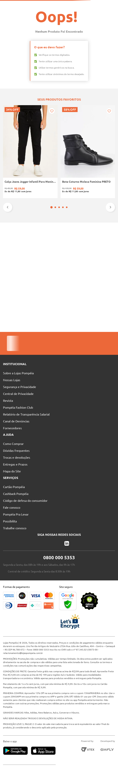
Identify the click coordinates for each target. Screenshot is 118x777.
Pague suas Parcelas (14, 4)
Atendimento (63, 4)
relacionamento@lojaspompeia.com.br (23, 653)
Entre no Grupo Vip (103, 4)
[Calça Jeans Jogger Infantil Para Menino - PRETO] (13, 246)
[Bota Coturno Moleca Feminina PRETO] (36, 246)
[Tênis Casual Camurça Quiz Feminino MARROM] (59, 246)
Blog (82, 4)
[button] (57, 281)
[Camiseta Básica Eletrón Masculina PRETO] (82, 246)
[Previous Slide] (7, 280)
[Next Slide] (110, 280)
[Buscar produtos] (62, 12)
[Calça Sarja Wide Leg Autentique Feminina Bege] (105, 246)
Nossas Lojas (40, 4)
